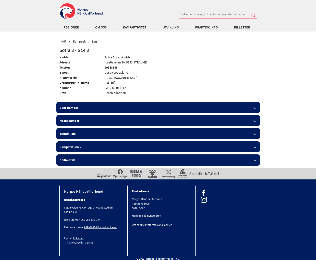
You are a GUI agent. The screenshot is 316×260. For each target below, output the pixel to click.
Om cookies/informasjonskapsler (152, 225)
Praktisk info (206, 27)
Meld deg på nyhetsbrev (146, 215)
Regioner (71, 27)
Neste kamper (69, 121)
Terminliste (68, 134)
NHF (63, 41)
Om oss (101, 27)
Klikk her (78, 238)
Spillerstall (67, 160)
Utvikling (171, 27)
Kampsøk (79, 41)
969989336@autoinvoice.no (100, 227)
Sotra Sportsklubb (117, 57)
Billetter (242, 27)
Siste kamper (69, 108)
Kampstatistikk (70, 147)
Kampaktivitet (134, 27)
